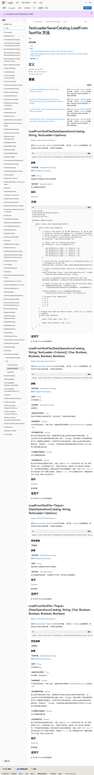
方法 (64, 21)
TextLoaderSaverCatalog (53, 21)
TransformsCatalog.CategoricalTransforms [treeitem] (10, 407)
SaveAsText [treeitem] (10, 372)
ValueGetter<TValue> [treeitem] (10, 431)
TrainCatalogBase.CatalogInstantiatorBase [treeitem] (11, 384)
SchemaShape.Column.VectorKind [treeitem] (14, 340)
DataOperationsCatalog (48, 167)
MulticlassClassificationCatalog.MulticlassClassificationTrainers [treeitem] (13, 256)
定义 (31, 46)
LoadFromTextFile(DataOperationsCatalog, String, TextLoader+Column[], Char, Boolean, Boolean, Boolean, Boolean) (59, 54)
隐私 (32, 774)
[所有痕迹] (30, 21)
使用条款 (53, 774)
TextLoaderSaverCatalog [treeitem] (13, 358)
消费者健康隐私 (42, 774)
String (39, 176)
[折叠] (24, 20)
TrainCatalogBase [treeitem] (9, 379)
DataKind (86, 444)
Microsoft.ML (38, 21)
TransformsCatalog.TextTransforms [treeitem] (14, 423)
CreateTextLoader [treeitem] (12, 365)
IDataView (83, 89)
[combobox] (13, 24)
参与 (27, 774)
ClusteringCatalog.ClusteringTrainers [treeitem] (9, 76)
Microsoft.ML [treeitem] (8, 32)
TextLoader (73, 89)
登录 (90, 2)
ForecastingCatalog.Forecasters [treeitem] (13, 171)
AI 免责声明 (5, 774)
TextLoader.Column (46, 405)
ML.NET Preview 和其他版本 (42, 341)
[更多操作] (90, 21)
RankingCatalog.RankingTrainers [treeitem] (13, 295)
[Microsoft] (3, 2)
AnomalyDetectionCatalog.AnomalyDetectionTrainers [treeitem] (12, 44)
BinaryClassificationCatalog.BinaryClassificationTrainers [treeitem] (12, 54)
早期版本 (14, 774)
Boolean (44, 421)
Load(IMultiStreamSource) (78, 425)
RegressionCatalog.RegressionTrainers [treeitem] (9, 317)
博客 (20, 774)
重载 (31, 49)
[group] (61, 157)
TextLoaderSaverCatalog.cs (46, 140)
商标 (60, 774)
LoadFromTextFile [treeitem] (12, 368)
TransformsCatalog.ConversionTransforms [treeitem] (10, 413)
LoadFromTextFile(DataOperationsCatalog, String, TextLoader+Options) (51, 51)
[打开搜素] (86, 2)
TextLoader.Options (46, 184)
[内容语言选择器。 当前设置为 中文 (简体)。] (7, 769)
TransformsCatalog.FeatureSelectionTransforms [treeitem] (12, 419)
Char (47, 413)
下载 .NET (88, 8)
